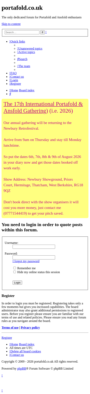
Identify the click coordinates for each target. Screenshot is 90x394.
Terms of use (10, 327)
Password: (11, 253)
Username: (11, 242)
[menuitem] (29, 48)
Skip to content (11, 24)
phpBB (21, 368)
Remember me (24, 268)
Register (7, 337)
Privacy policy (30, 327)
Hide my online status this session (36, 272)
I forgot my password (26, 261)
